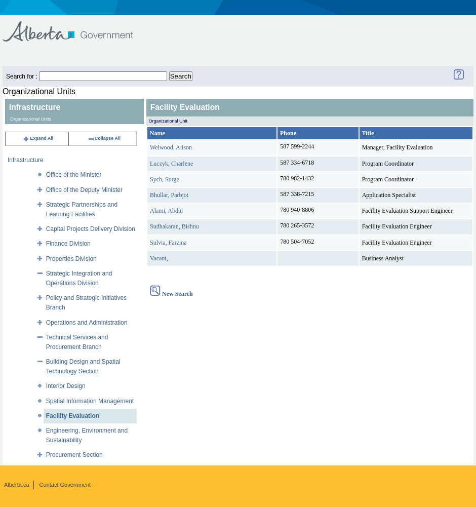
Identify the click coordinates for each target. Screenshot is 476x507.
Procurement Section (74, 454)
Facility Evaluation (72, 415)
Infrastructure (26, 160)
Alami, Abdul (166, 210)
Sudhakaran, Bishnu (174, 226)
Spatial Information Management (90, 401)
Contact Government (65, 485)
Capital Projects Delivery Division (90, 228)
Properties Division (71, 258)
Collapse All (104, 138)
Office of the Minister (74, 174)
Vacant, (159, 258)
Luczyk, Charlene (171, 163)
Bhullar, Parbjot (169, 195)
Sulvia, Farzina (168, 242)
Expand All (38, 138)
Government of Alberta (76, 26)
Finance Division (68, 243)
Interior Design (66, 385)
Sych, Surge (164, 179)
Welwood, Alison (171, 147)
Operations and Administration (87, 322)
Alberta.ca (16, 485)
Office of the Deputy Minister (84, 189)
